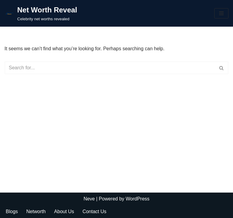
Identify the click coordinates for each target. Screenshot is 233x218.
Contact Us (94, 211)
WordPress (138, 198)
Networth (36, 211)
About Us (64, 211)
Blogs (12, 211)
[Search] (110, 67)
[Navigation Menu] (221, 13)
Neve (89, 198)
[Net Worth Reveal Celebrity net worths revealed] (41, 13)
